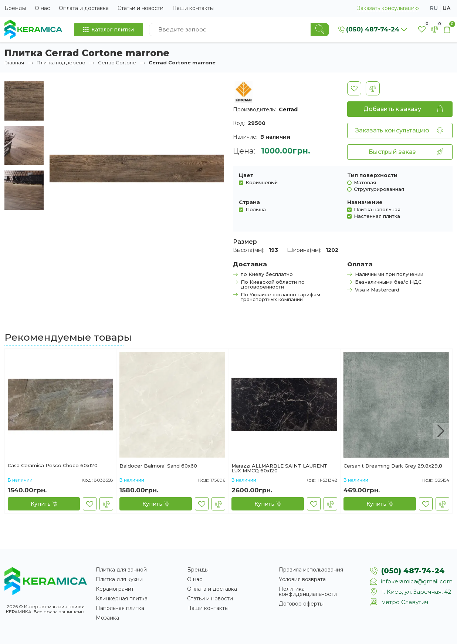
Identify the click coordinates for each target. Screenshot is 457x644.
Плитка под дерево (61, 62)
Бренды (15, 8)
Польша (256, 209)
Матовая (365, 182)
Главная (14, 62)
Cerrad (288, 109)
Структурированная (379, 189)
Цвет (246, 175)
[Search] (320, 29)
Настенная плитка (377, 216)
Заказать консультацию (388, 8)
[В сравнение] (373, 88)
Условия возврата (302, 579)
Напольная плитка (120, 608)
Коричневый (262, 182)
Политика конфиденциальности (308, 591)
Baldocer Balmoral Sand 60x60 (158, 466)
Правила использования (311, 569)
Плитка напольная (377, 209)
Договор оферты (301, 603)
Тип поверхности (372, 175)
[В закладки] (354, 88)
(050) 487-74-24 (413, 570)
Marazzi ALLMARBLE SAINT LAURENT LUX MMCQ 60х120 (279, 468)
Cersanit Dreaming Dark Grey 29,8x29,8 (392, 466)
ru (434, 8)
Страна (249, 202)
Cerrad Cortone (117, 62)
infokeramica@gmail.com (417, 581)
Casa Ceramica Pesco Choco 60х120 (53, 465)
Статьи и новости (140, 8)
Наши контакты (193, 8)
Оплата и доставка (84, 8)
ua (446, 8)
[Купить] (44, 503)
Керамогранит (115, 589)
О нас (42, 8)
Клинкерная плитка (122, 598)
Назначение (365, 202)
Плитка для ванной (121, 569)
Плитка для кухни (119, 579)
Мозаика (107, 617)
